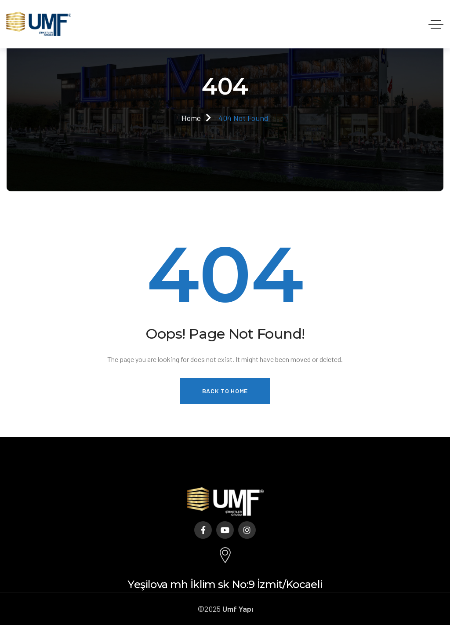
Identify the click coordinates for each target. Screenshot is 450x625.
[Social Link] (203, 530)
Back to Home (225, 391)
